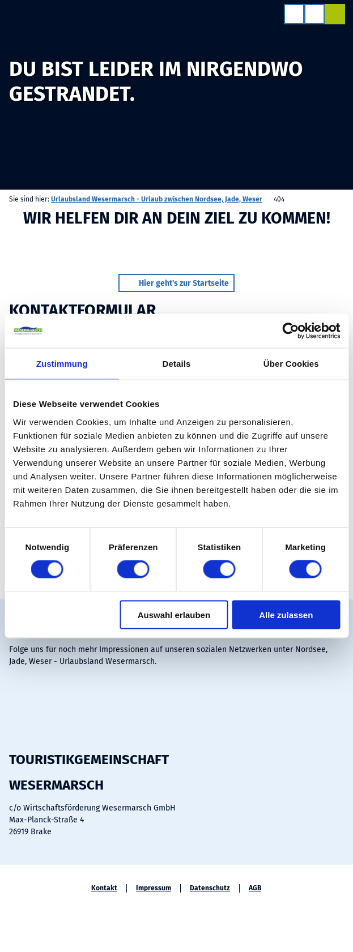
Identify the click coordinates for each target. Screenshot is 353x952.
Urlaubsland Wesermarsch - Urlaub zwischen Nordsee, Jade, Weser (156, 199)
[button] (176, 283)
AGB (255, 888)
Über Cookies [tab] (291, 363)
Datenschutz (210, 888)
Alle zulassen (286, 614)
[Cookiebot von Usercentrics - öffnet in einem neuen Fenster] (290, 331)
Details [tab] (177, 363)
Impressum (153, 888)
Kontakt (104, 888)
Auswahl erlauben (174, 614)
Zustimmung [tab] (62, 363)
